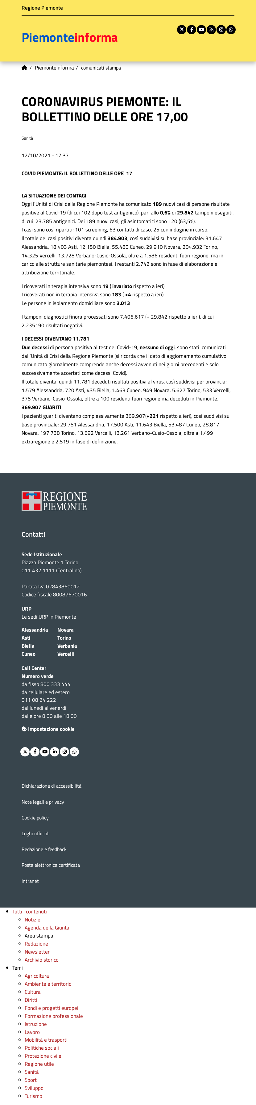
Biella (28, 645)
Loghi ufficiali (36, 833)
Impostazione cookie (48, 729)
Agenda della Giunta (47, 927)
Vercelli (65, 654)
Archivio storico (42, 959)
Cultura (33, 992)
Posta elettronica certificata (51, 865)
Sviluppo (34, 1088)
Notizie (32, 919)
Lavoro (32, 1032)
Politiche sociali (42, 1048)
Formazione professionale (54, 1016)
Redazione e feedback (44, 849)
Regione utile (39, 1064)
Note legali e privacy (43, 802)
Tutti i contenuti (29, 911)
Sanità (32, 1072)
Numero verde (38, 676)
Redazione (36, 943)
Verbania (67, 645)
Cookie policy (35, 817)
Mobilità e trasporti (46, 1039)
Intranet (30, 881)
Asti (26, 637)
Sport (31, 1080)
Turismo (33, 1096)
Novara (65, 629)
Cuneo (28, 654)
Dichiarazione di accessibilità (51, 786)
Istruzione (36, 1024)
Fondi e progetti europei (51, 1008)
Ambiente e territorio (48, 984)
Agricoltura (37, 976)
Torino (64, 637)
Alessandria (35, 629)
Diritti (31, 1000)
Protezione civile (43, 1056)
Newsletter (37, 951)
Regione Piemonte (42, 7)
